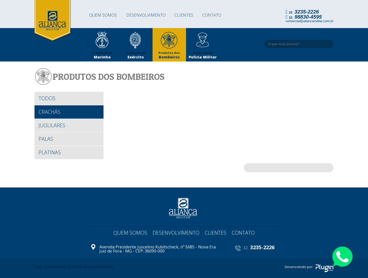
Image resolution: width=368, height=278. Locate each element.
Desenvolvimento (146, 15)
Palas (46, 138)
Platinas (50, 152)
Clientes (184, 15)
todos (47, 98)
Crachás (49, 111)
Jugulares (52, 125)
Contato (211, 15)
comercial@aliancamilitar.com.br (309, 21)
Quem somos (103, 15)
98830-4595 (305, 17)
